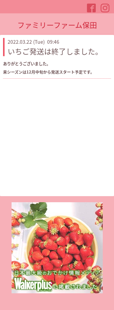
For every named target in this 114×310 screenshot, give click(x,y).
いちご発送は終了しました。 (55, 51)
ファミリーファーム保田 (57, 24)
